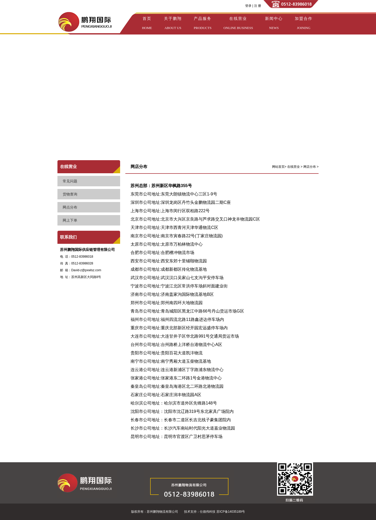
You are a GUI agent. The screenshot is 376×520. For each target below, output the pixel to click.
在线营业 (68, 166)
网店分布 (310, 167)
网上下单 (70, 220)
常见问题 (70, 181)
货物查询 (70, 194)
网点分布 (70, 207)
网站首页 (278, 167)
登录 (248, 6)
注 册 (257, 6)
